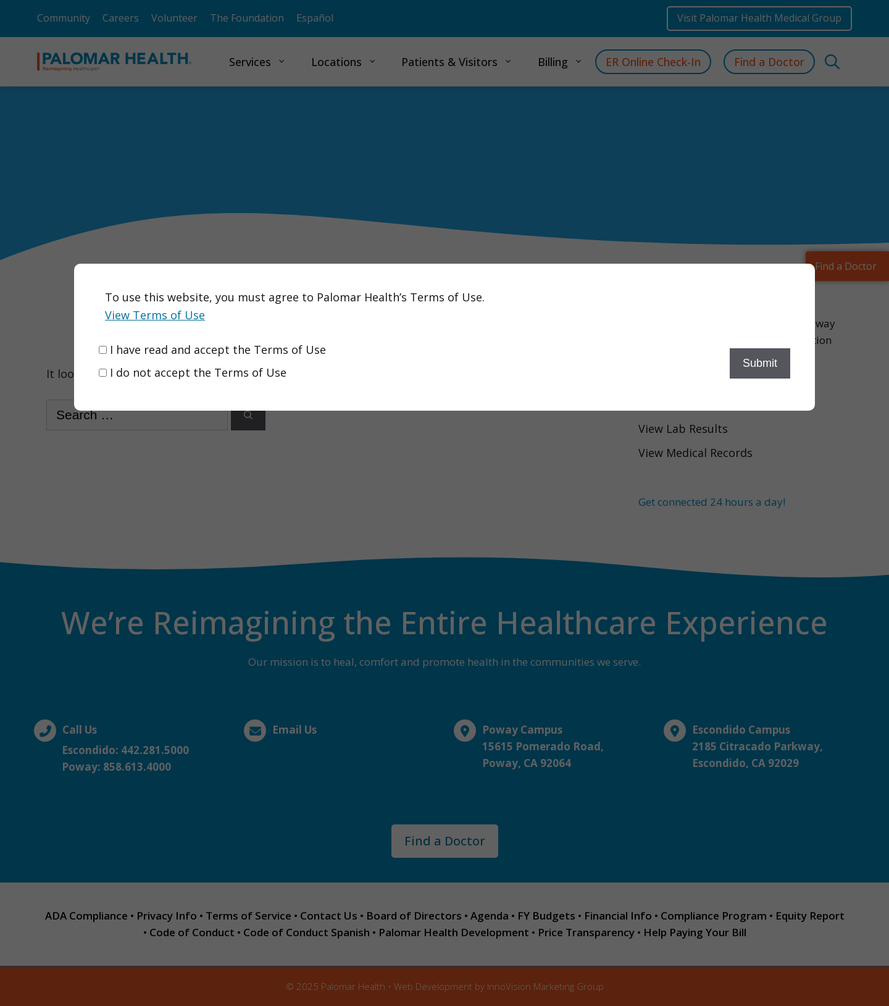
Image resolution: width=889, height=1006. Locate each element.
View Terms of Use (155, 315)
